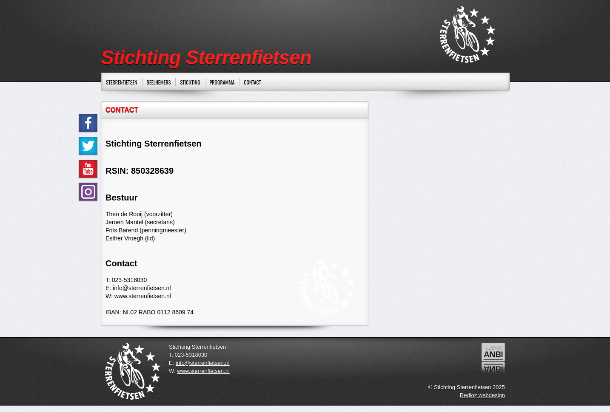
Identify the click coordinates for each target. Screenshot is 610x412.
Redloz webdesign (482, 395)
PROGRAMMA (222, 82)
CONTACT (252, 82)
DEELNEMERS (159, 82)
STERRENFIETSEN (121, 82)
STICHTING (190, 82)
